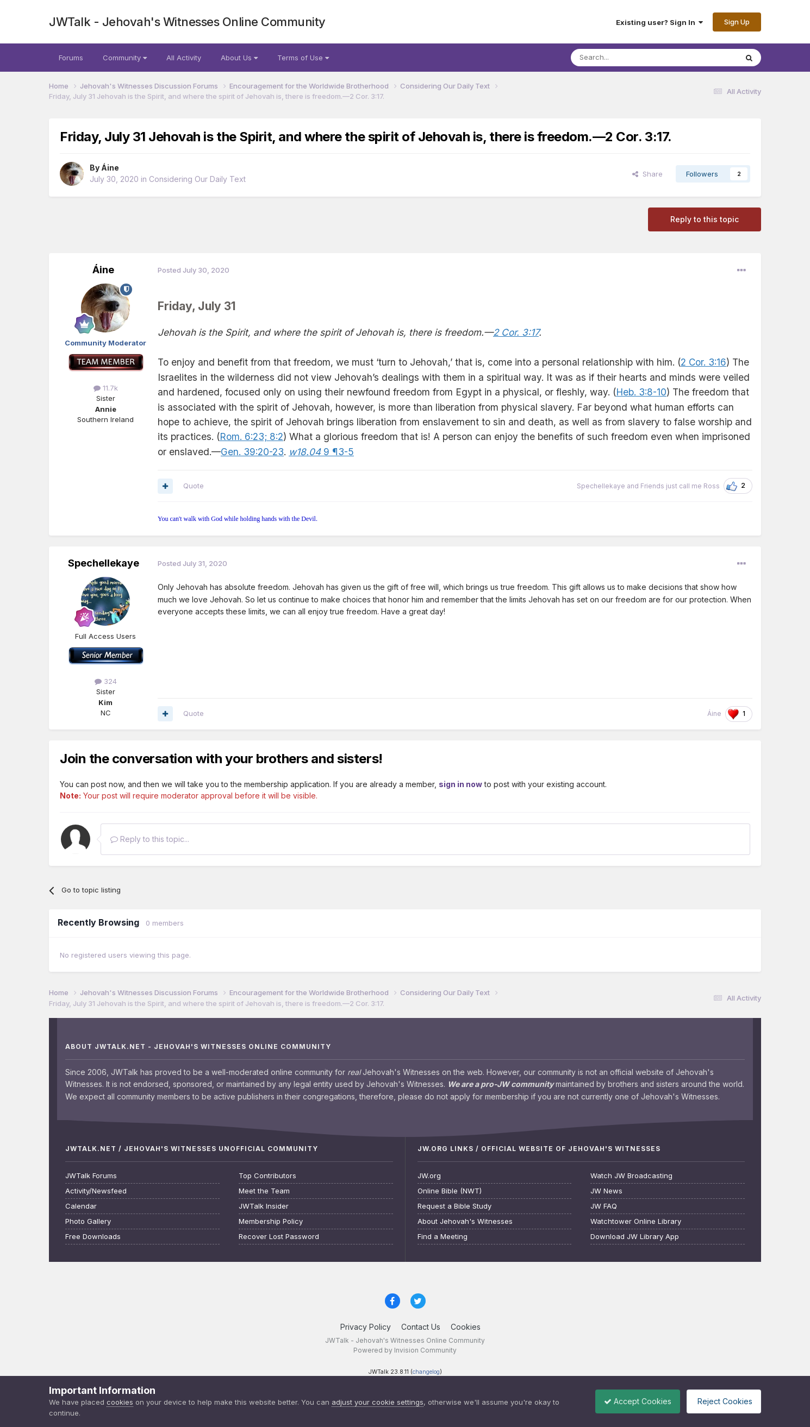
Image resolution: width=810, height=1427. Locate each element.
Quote (193, 485)
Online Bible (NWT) (450, 1191)
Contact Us (420, 1326)
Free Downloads (93, 1237)
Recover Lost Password (279, 1237)
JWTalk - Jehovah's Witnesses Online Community (187, 22)
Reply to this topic (704, 219)
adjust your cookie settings (377, 1402)
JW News (606, 1191)
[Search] (626, 57)
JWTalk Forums (91, 1176)
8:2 (275, 436)
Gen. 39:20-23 (252, 451)
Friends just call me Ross (680, 486)
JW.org (429, 1176)
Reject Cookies (721, 1401)
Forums (71, 57)
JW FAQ (603, 1206)
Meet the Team (264, 1191)
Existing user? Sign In (659, 22)
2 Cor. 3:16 (703, 362)
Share (647, 173)
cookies (120, 1402)
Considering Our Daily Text (197, 179)
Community (125, 57)
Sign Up (737, 21)
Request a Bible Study (454, 1206)
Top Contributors (267, 1176)
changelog (426, 1371)
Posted (193, 270)
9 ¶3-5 (321, 451)
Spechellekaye (601, 486)
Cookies (466, 1326)
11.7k (106, 388)
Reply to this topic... (149, 839)
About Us (239, 57)
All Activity (183, 57)
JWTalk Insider (264, 1206)
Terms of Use (303, 57)
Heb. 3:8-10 (641, 392)
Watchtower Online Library (635, 1221)
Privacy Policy (365, 1326)
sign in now (460, 784)
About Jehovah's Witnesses (465, 1221)
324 (106, 681)
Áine (110, 167)
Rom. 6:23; (243, 436)
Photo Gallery (88, 1221)
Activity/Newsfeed (96, 1191)
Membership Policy (271, 1221)
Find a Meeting (443, 1237)
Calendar (81, 1206)
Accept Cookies (629, 1401)
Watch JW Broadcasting (631, 1176)
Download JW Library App (634, 1237)
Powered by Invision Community (405, 1350)
